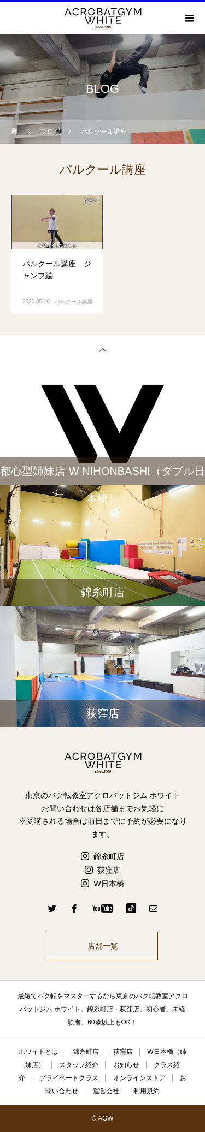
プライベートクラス (68, 1078)
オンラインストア (139, 1078)
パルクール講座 (74, 302)
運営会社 (106, 1091)
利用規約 (146, 1091)
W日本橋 (108, 883)
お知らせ (126, 1065)
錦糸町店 (108, 856)
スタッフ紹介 (78, 1065)
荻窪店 (108, 870)
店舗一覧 (102, 946)
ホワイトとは (38, 1052)
